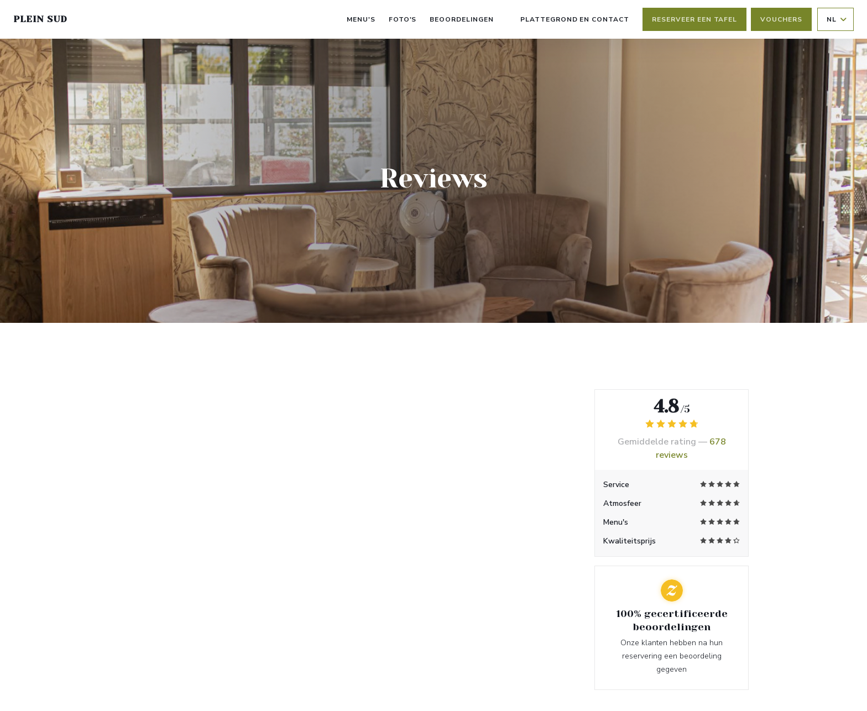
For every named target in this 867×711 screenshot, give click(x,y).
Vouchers (781, 19)
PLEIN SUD (40, 19)
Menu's (361, 19)
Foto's (403, 19)
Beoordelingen (461, 19)
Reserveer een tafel (694, 19)
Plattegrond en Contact (574, 19)
